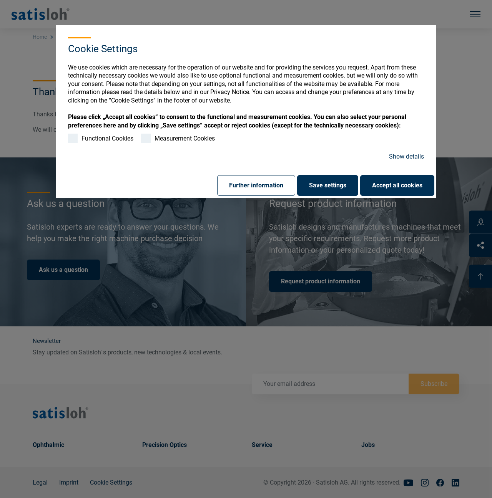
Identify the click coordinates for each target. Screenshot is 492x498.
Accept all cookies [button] (397, 185)
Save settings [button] (327, 185)
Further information (256, 185)
